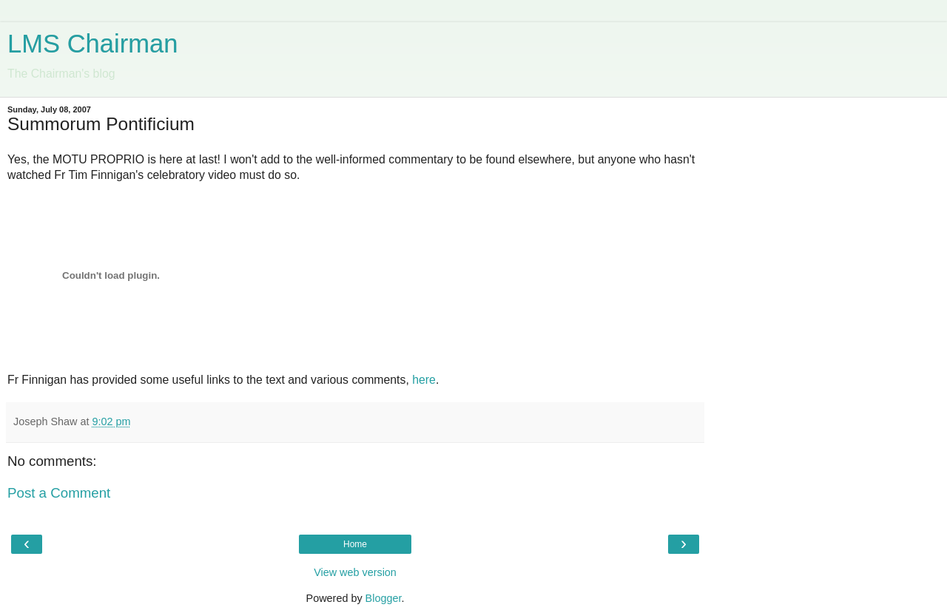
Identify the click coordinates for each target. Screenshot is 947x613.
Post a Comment (58, 493)
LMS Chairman (92, 44)
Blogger (383, 598)
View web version (355, 572)
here (424, 379)
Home (355, 544)
